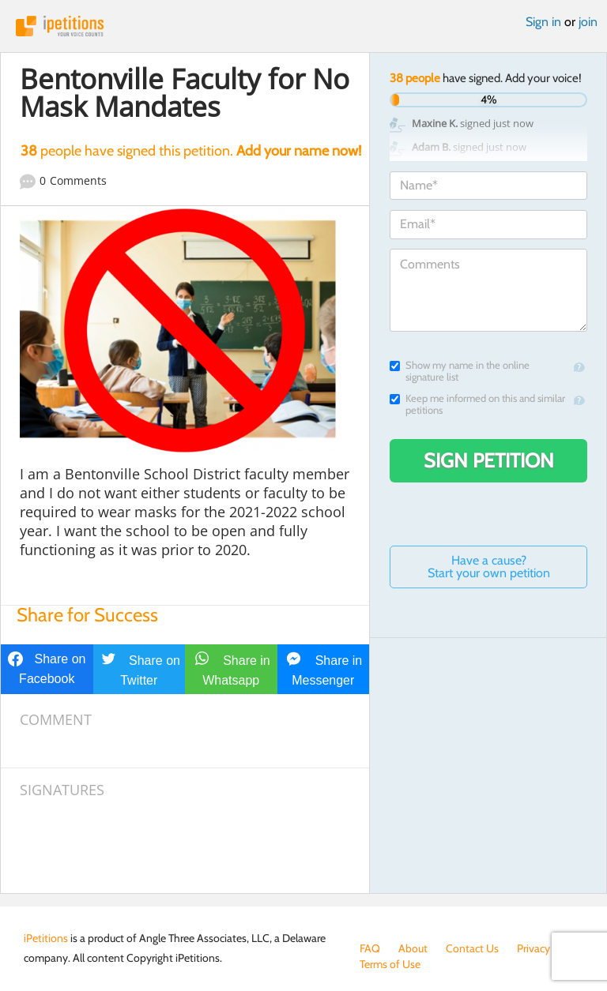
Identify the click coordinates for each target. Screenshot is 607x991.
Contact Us (472, 948)
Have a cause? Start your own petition (489, 566)
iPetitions (303, 26)
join (588, 21)
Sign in (543, 21)
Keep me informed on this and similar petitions (477, 404)
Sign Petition (489, 460)
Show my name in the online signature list (460, 371)
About (413, 948)
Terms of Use (390, 964)
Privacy (533, 948)
